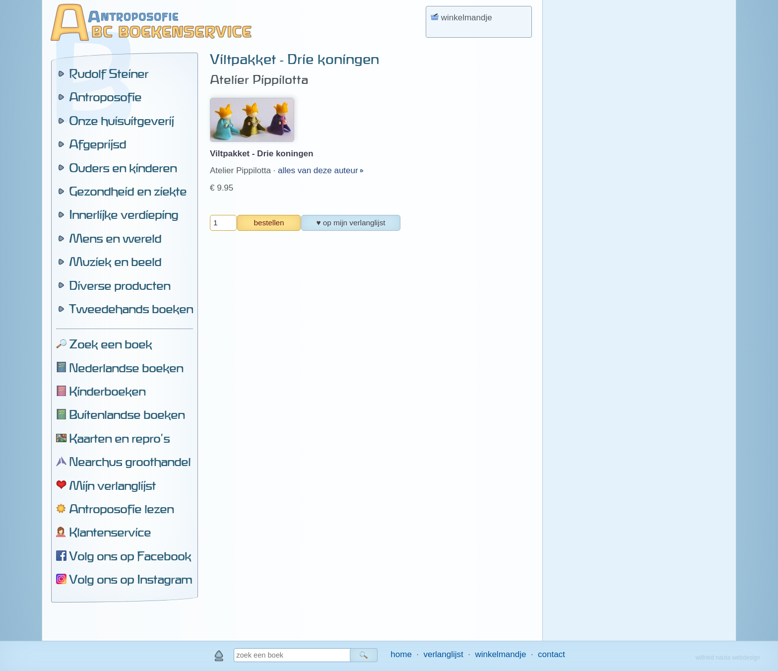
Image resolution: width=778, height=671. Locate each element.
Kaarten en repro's (119, 438)
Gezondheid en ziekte (128, 191)
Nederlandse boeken (126, 368)
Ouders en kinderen (123, 168)
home (401, 654)
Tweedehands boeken (131, 309)
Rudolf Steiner (108, 73)
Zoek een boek (110, 344)
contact (551, 654)
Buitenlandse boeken (127, 414)
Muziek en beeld (115, 261)
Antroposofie (105, 97)
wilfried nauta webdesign (728, 657)
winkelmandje (500, 654)
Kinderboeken (107, 391)
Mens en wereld (115, 238)
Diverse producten (119, 285)
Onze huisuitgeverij (121, 121)
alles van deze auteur (319, 170)
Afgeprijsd (97, 144)
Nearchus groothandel (130, 462)
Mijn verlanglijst (112, 485)
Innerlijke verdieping (123, 214)
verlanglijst (443, 654)
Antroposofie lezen (121, 509)
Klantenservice (110, 532)
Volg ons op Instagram (130, 579)
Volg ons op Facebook (130, 556)
